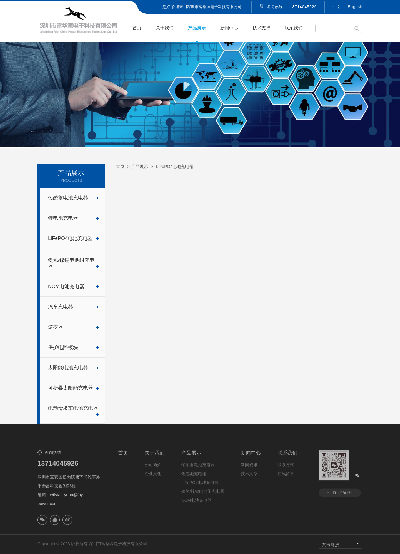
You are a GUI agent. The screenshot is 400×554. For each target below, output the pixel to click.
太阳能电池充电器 (73, 367)
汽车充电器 (73, 307)
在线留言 (286, 476)
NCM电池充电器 (73, 286)
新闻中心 (229, 28)
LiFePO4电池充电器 (73, 238)
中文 (336, 6)
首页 (136, 28)
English (355, 6)
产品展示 (197, 28)
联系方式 (286, 468)
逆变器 (73, 327)
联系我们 (293, 28)
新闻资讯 (249, 468)
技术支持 (261, 28)
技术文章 (249, 476)
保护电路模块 (73, 347)
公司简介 (153, 468)
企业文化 (153, 476)
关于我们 (165, 28)
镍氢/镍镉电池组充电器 (73, 263)
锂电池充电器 (73, 218)
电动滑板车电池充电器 (73, 410)
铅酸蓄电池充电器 (73, 198)
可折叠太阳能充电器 (73, 388)
